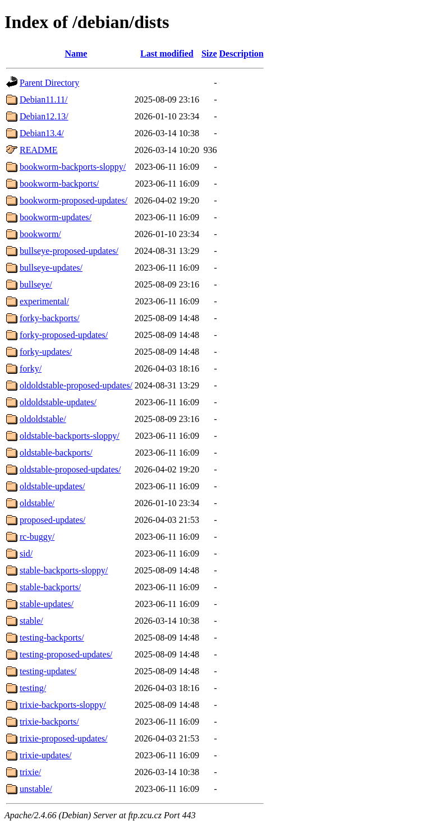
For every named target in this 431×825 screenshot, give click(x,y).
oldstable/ (37, 503)
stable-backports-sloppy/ (64, 570)
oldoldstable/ (43, 419)
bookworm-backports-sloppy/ (73, 167)
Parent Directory (49, 82)
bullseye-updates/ (51, 267)
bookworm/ (40, 234)
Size (209, 53)
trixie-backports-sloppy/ (63, 705)
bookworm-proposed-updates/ (73, 200)
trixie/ (30, 772)
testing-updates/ (48, 671)
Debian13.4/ (42, 133)
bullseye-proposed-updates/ (69, 251)
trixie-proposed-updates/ (63, 738)
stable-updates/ (47, 604)
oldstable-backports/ (56, 452)
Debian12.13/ (44, 116)
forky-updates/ (46, 351)
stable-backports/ (50, 587)
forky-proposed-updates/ (64, 335)
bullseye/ (36, 284)
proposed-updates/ (52, 520)
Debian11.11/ (43, 99)
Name (76, 53)
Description (241, 53)
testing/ (33, 688)
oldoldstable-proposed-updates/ (76, 385)
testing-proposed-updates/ (66, 654)
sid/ (26, 553)
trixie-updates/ (45, 755)
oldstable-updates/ (52, 486)
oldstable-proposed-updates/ (70, 469)
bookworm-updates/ (55, 217)
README (39, 150)
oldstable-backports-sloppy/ (70, 436)
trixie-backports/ (49, 721)
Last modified (167, 53)
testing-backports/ (52, 637)
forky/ (31, 368)
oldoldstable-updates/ (58, 402)
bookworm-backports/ (59, 183)
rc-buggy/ (37, 536)
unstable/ (36, 789)
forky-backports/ (50, 318)
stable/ (31, 620)
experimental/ (44, 301)
